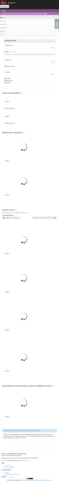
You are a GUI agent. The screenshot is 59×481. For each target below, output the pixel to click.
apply (52, 47)
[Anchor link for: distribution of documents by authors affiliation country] (53, 386)
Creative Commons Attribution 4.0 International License (37, 480)
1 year (47, 217)
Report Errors (8, 465)
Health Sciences (10, 66)
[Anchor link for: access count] (15, 210)
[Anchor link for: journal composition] (21, 93)
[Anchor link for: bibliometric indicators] (23, 132)
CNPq (8, 455)
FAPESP (3, 455)
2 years (41, 217)
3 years (35, 217)
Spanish (8, 82)
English (7, 78)
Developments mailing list (11, 474)
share (57, 20)
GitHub (7, 472)
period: (7, 51)
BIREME (12, 455)
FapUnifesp (18, 455)
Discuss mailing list (10, 467)
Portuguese (9, 80)
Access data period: (8, 215)
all (51, 217)
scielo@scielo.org (24, 460)
